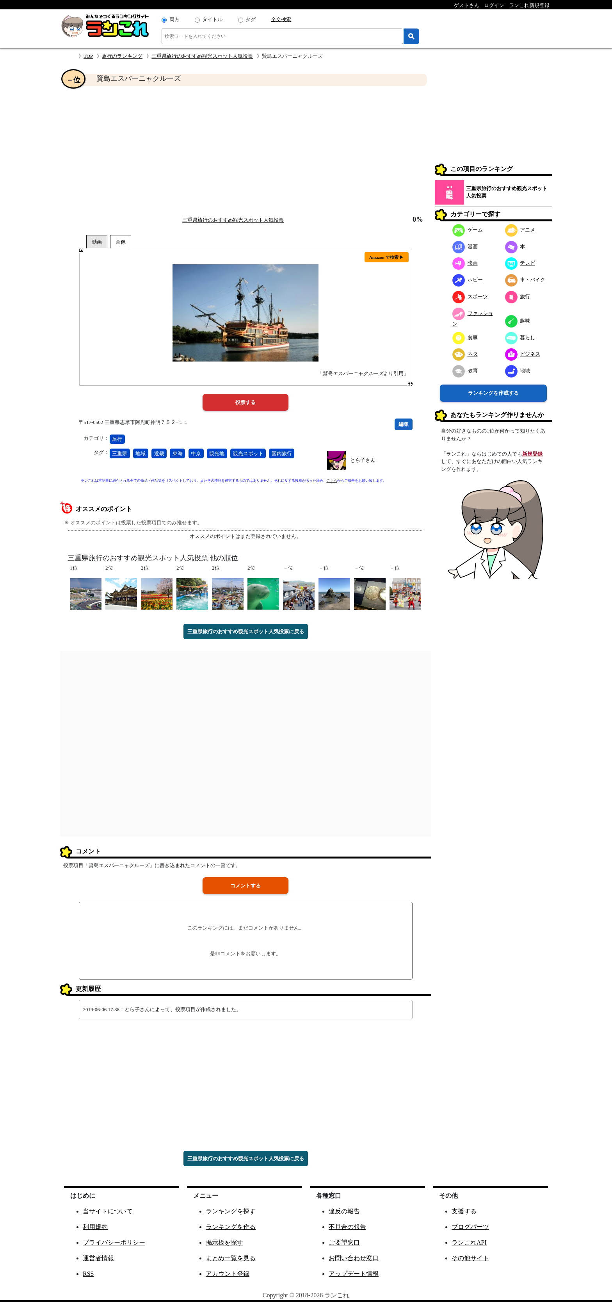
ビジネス (523, 354)
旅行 (117, 439)
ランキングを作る (231, 1227)
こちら (332, 481)
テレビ (520, 263)
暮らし (520, 337)
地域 (140, 453)
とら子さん (362, 460)
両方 (174, 19)
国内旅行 (282, 453)
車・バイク (525, 280)
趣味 (517, 321)
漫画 (465, 246)
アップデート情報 (354, 1273)
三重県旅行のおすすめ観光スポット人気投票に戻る (245, 631)
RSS (88, 1273)
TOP (88, 56)
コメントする (245, 886)
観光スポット (248, 453)
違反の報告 (344, 1211)
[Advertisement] (245, 150)
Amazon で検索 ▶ (386, 257)
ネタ (465, 354)
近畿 (159, 453)
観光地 (216, 453)
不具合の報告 (347, 1227)
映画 (465, 263)
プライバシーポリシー (114, 1242)
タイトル (212, 19)
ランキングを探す (231, 1211)
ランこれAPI (469, 1242)
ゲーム (467, 230)
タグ (251, 19)
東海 (178, 453)
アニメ (520, 230)
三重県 (119, 453)
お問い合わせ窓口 (354, 1258)
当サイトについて (108, 1211)
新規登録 (532, 454)
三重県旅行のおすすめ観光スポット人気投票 (202, 56)
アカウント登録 (227, 1273)
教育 (465, 371)
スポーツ (470, 296)
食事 (465, 337)
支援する (464, 1211)
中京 (196, 453)
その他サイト (470, 1258)
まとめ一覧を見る (231, 1258)
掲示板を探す (224, 1242)
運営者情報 (98, 1258)
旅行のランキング (122, 56)
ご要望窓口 (344, 1242)
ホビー (467, 280)
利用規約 (95, 1227)
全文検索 (281, 19)
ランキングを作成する (493, 393)
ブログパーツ (470, 1227)
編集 (404, 424)
